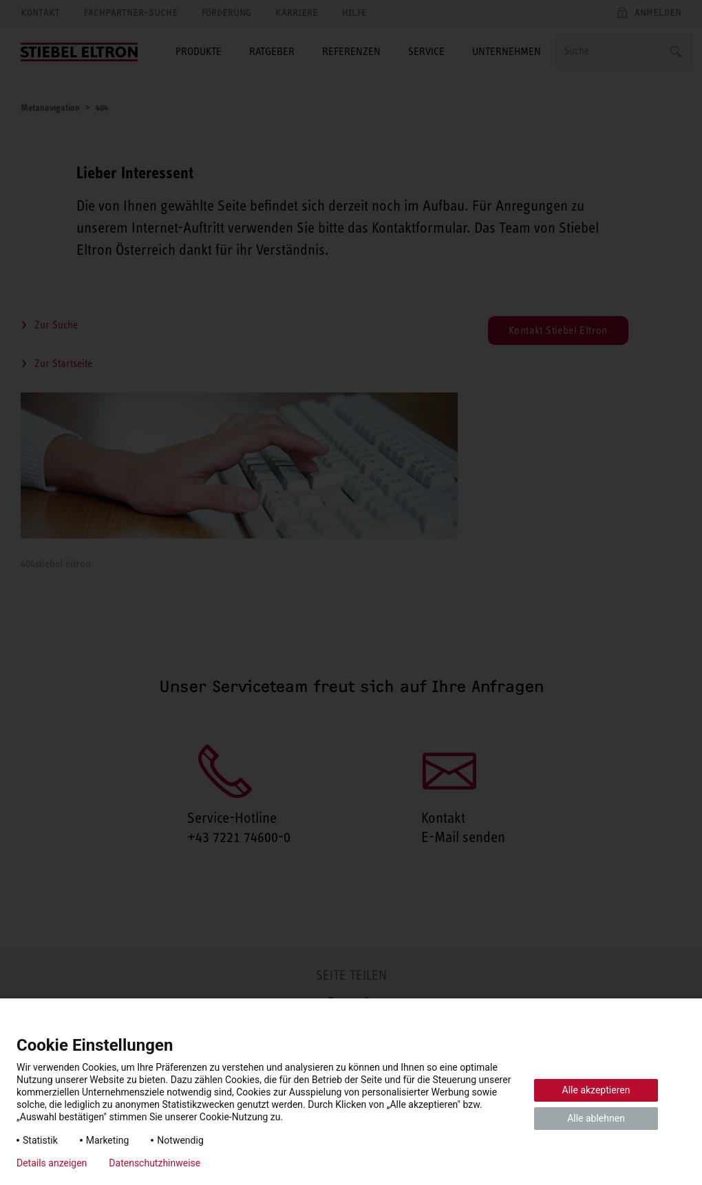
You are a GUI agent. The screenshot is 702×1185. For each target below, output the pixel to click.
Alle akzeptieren (596, 1089)
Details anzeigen (52, 1162)
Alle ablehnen (596, 1118)
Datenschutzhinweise (154, 1162)
